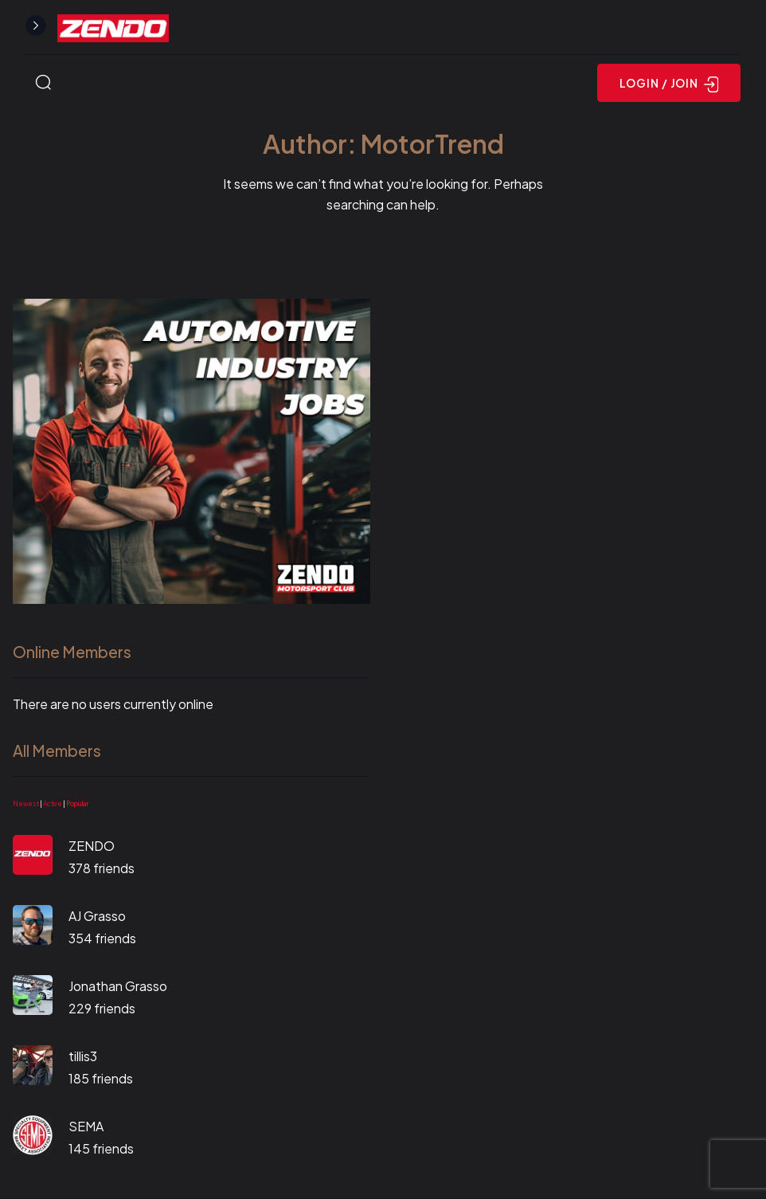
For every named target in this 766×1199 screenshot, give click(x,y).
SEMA (86, 1126)
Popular (77, 804)
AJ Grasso (97, 915)
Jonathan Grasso (117, 986)
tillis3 (82, 1056)
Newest (26, 804)
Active (52, 804)
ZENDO (91, 845)
